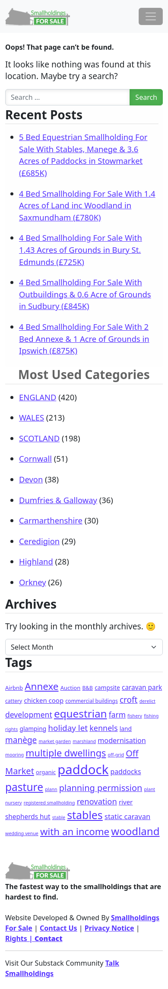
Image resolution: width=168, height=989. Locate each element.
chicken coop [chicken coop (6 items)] (43, 700)
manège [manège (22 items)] (21, 740)
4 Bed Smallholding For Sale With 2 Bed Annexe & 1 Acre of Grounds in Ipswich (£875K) (84, 338)
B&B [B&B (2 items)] (87, 688)
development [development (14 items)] (28, 714)
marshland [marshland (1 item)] (84, 741)
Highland (36, 561)
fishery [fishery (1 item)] (134, 716)
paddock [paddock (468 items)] (82, 769)
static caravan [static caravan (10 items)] (127, 816)
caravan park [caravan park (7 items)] (142, 687)
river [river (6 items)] (126, 802)
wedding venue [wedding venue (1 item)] (21, 833)
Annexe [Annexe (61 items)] (41, 686)
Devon (31, 479)
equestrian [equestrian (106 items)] (80, 713)
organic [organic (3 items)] (46, 772)
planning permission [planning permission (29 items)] (100, 788)
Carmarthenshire (50, 520)
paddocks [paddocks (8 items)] (126, 771)
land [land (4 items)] (126, 728)
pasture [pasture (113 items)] (24, 787)
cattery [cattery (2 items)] (13, 701)
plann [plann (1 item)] (51, 789)
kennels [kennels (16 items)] (103, 728)
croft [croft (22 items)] (128, 699)
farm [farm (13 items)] (117, 714)
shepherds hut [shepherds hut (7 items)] (28, 816)
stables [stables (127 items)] (85, 814)
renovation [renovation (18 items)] (97, 801)
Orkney (32, 582)
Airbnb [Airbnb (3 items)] (14, 688)
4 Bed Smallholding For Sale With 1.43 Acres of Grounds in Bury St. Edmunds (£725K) (80, 249)
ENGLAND (37, 397)
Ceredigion (39, 541)
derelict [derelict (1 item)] (147, 701)
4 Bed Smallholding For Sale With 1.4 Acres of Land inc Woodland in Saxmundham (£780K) (87, 205)
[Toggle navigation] (151, 16)
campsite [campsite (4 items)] (107, 687)
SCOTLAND (39, 438)
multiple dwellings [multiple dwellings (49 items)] (65, 753)
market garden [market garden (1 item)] (54, 741)
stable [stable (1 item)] (58, 817)
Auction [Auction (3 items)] (70, 688)
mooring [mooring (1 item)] (14, 755)
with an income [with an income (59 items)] (74, 831)
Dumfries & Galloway (58, 499)
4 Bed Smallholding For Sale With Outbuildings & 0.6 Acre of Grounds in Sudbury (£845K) (85, 294)
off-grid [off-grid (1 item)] (116, 755)
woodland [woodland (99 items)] (135, 831)
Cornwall (35, 458)
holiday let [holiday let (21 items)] (68, 728)
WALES (31, 417)
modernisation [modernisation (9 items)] (122, 740)
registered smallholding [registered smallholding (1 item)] (49, 803)
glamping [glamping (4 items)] (32, 728)
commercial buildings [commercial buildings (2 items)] (91, 701)
